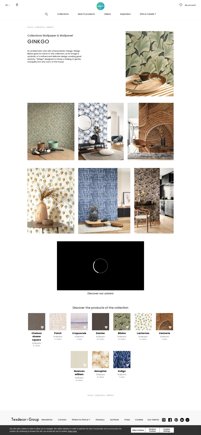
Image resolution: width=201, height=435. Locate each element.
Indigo (122, 371)
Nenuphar (100, 371)
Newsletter (47, 419)
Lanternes (143, 333)
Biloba (122, 333)
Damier (100, 333)
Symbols (114, 419)
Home (30, 27)
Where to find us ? (81, 419)
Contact (62, 419)
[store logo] (100, 8)
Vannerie (164, 333)
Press (127, 419)
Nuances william (79, 372)
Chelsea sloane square (37, 336)
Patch (57, 333)
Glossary (100, 419)
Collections (39, 27)
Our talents (153, 419)
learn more (72, 431)
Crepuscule (79, 333)
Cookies (139, 419)
